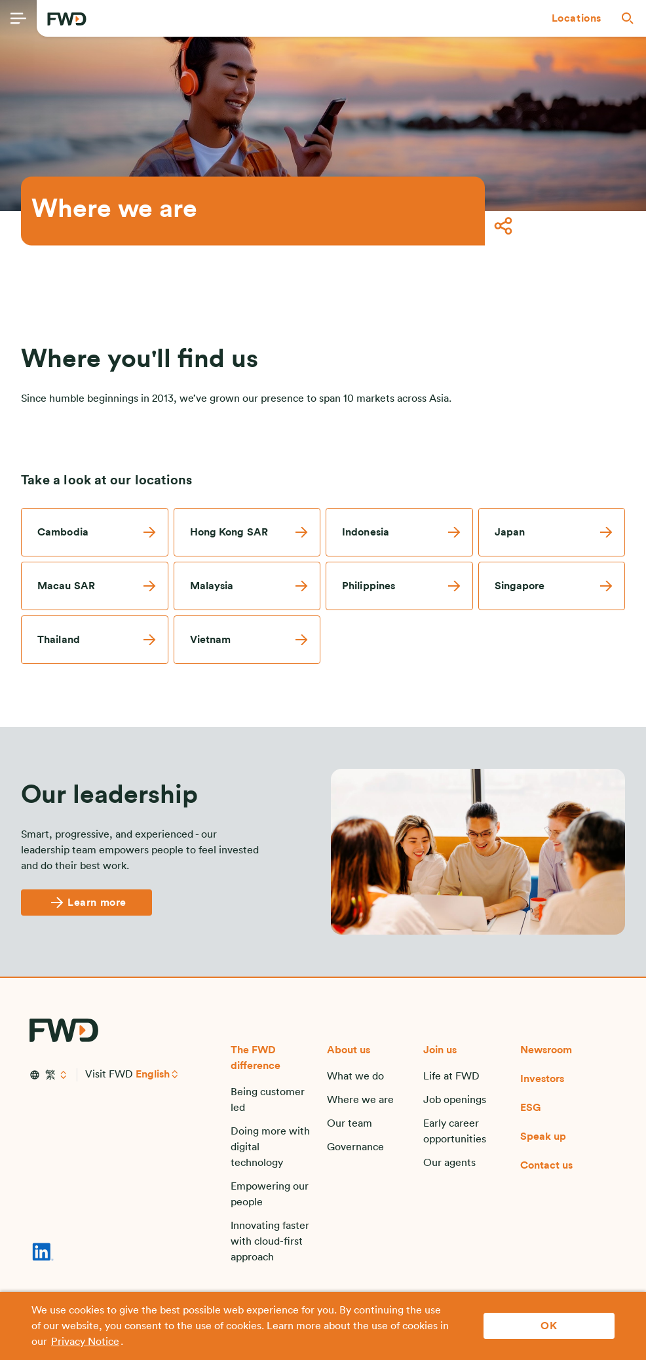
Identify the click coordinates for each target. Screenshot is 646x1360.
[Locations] (576, 18)
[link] (94, 532)
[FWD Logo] (66, 19)
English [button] (153, 1074)
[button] (576, 18)
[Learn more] (86, 902)
